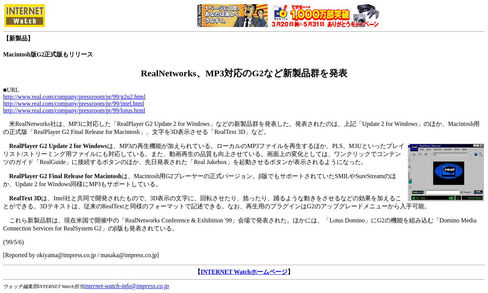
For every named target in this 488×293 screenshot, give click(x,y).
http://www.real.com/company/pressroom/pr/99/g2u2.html (74, 96)
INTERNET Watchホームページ (244, 272)
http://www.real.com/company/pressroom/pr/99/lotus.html (74, 110)
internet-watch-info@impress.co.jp (126, 286)
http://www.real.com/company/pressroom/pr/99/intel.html (73, 103)
